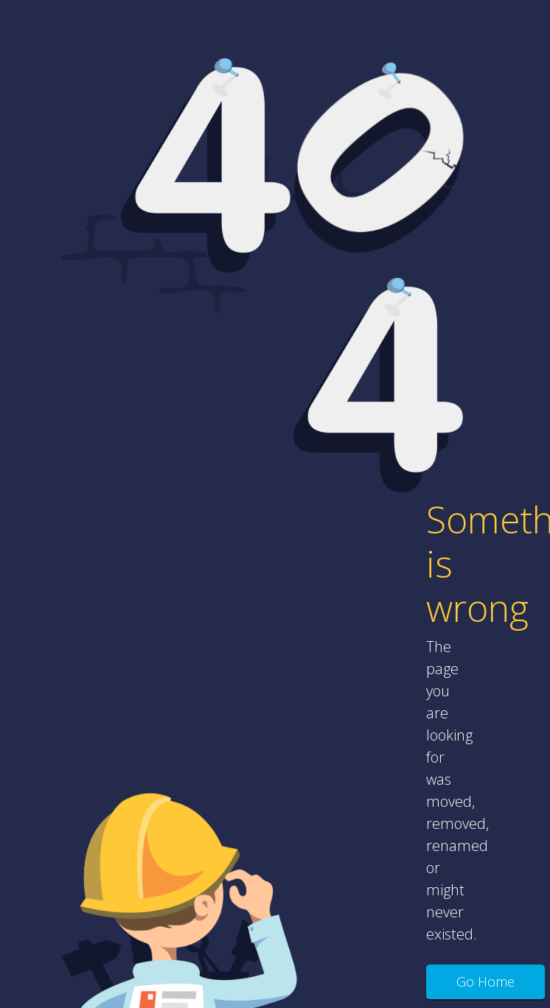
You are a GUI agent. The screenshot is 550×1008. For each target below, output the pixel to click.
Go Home (485, 981)
